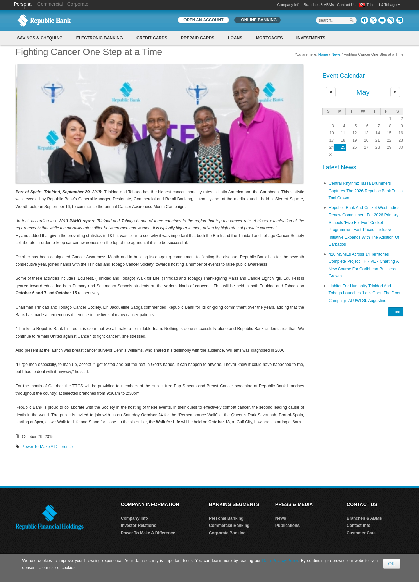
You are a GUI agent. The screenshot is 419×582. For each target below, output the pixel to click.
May (363, 92)
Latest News (339, 167)
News (336, 54)
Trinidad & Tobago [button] (383, 5)
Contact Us (346, 5)
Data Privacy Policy (280, 560)
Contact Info (358, 525)
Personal (24, 4)
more (395, 312)
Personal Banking (226, 518)
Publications (287, 525)
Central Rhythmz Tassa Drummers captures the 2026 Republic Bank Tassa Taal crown (365, 190)
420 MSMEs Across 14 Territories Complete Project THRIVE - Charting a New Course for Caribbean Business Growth (363, 265)
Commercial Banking (229, 525)
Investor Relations (138, 525)
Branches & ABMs (319, 5)
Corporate (77, 4)
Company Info (288, 5)
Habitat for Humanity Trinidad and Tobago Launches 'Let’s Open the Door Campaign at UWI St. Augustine (364, 293)
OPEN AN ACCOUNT (203, 20)
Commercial (50, 4)
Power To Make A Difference (47, 446)
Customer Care (361, 533)
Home (323, 54)
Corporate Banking (227, 533)
